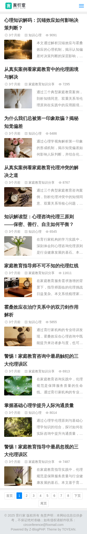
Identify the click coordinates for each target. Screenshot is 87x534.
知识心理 (35, 35)
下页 (77, 496)
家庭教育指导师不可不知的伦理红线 (41, 265)
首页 (9, 496)
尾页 (43, 503)
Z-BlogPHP (37, 529)
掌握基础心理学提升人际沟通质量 (39, 405)
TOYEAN (68, 529)
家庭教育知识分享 (42, 84)
